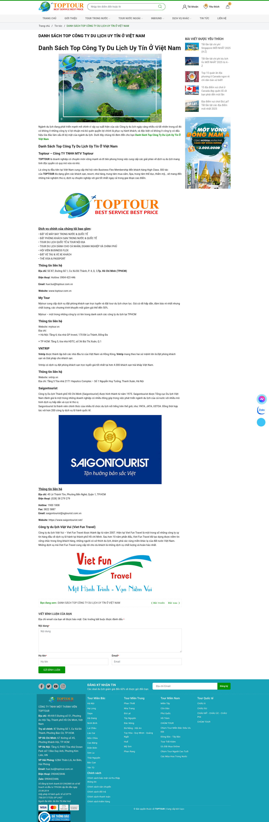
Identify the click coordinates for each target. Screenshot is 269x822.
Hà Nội (91, 703)
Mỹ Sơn (128, 747)
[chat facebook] (261, 399)
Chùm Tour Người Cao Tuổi (176, 751)
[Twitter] (49, 686)
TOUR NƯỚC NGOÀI (131, 18)
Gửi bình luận (51, 670)
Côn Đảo (165, 708)
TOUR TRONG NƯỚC (97, 18)
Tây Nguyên (130, 718)
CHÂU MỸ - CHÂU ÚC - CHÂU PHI (213, 715)
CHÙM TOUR (168, 723)
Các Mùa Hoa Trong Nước (175, 756)
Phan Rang (130, 751)
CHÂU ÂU (202, 708)
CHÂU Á (201, 703)
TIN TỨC (204, 18)
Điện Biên (92, 747)
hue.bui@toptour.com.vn (59, 763)
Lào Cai (91, 733)
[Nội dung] (110, 640)
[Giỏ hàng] (228, 7)
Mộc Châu (92, 738)
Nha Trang (129, 708)
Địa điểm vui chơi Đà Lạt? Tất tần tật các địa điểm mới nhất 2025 (215, 105)
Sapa (90, 713)
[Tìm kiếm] (160, 6)
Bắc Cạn (91, 762)
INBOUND (157, 18)
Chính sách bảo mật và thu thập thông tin (102, 780)
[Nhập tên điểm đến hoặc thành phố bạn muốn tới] (121, 6)
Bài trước (158, 603)
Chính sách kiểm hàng (99, 802)
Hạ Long (92, 708)
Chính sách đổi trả (97, 792)
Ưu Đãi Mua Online (171, 747)
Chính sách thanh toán (99, 797)
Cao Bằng (92, 742)
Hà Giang (92, 718)
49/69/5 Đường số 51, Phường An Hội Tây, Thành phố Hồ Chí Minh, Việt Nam (60, 714)
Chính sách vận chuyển (100, 787)
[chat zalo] (261, 410)
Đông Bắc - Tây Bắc (171, 737)
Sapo (181, 809)
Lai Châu (92, 728)
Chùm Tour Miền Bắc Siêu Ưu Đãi (177, 730)
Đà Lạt (127, 713)
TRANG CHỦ (49, 18)
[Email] (147, 661)
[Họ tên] (73, 661)
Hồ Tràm (165, 718)
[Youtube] (56, 686)
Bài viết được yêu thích (204, 39)
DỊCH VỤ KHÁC (181, 18)
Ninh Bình (92, 723)
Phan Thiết (130, 703)
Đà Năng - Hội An (133, 728)
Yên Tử (91, 767)
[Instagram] (63, 686)
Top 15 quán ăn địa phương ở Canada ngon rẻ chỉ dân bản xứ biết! (215, 76)
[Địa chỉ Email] (185, 686)
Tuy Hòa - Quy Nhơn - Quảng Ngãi (139, 735)
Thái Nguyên (94, 757)
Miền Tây (166, 703)
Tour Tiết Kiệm (169, 742)
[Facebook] (41, 686)
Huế (126, 742)
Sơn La (91, 752)
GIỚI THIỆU (71, 18)
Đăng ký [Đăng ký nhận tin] (223, 686)
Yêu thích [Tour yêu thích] (211, 6)
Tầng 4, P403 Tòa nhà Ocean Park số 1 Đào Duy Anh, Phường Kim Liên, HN (60, 745)
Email (115, 655)
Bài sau (174, 603)
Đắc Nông (129, 723)
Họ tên (42, 655)
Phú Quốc (166, 713)
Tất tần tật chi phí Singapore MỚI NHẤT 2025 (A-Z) (216, 48)
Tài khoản (190, 6)
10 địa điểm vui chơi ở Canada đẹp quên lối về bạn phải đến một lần (214, 91)
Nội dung (43, 625)
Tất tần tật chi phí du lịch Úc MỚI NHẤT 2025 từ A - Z (215, 62)
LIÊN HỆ (222, 18)
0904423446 (58, 768)
